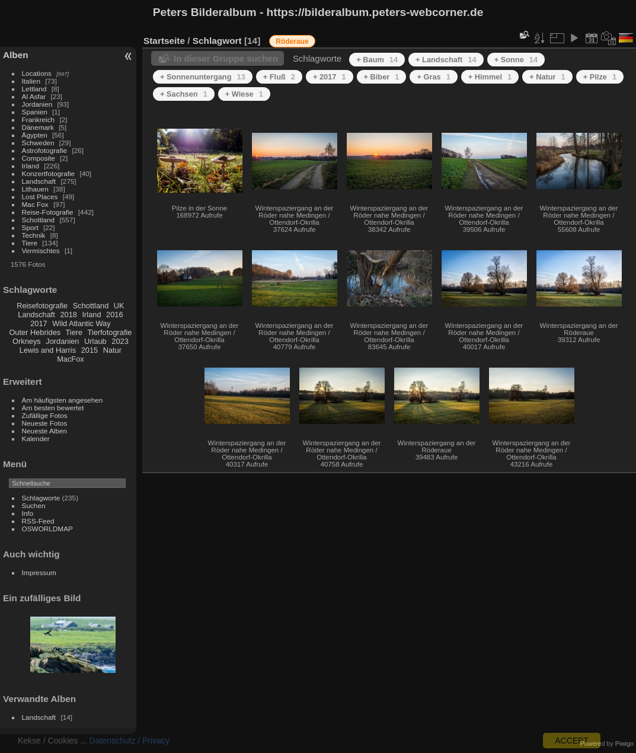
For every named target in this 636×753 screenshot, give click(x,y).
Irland (30, 166)
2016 (114, 314)
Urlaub (95, 341)
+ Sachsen (183, 94)
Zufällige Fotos (45, 415)
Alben (15, 55)
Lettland (34, 88)
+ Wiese (244, 94)
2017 (38, 323)
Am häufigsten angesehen (62, 400)
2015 (89, 350)
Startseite (164, 41)
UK (119, 305)
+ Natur (547, 76)
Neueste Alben (45, 431)
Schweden (38, 142)
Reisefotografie (42, 305)
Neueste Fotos (45, 423)
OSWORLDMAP (47, 528)
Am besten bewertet (53, 407)
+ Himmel (490, 76)
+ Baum (377, 59)
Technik (34, 235)
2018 (68, 314)
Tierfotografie (110, 332)
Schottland (38, 220)
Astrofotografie (45, 150)
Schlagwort (217, 41)
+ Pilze (599, 76)
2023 (119, 341)
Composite (38, 158)
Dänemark (38, 127)
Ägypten (34, 135)
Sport (30, 227)
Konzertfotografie (48, 173)
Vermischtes (41, 250)
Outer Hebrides (34, 332)
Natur (112, 350)
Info (28, 513)
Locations (37, 73)
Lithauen (35, 189)
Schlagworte (41, 498)
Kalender (36, 438)
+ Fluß (279, 76)
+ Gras (433, 76)
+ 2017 (329, 76)
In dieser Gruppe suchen (226, 58)
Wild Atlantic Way (81, 323)
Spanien (34, 112)
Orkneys (26, 341)
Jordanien (37, 104)
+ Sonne (516, 59)
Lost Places (40, 196)
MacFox (70, 359)
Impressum (39, 572)
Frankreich (38, 119)
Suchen (34, 505)
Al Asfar (34, 96)
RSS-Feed (38, 521)
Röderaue (292, 41)
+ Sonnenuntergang (202, 76)
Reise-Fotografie (47, 212)
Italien (31, 81)
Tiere (29, 243)
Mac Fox (35, 204)
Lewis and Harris (48, 350)
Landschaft (39, 181)
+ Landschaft (446, 59)
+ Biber (382, 76)
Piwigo (624, 743)
